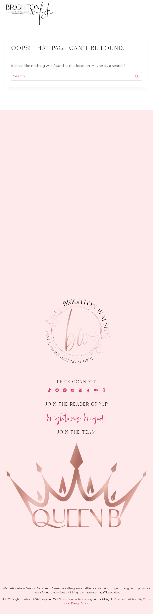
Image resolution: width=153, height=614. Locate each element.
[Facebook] (57, 390)
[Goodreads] (103, 390)
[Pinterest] (72, 390)
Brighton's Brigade (76, 416)
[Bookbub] (96, 390)
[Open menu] (144, 13)
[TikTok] (49, 390)
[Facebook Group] (80, 390)
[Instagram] (64, 390)
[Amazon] (88, 390)
